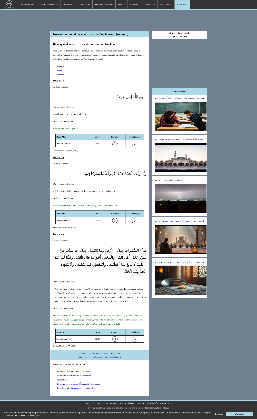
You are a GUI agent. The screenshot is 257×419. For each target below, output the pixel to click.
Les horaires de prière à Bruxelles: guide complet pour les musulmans (185, 221)
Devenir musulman (96, 408)
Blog (132, 403)
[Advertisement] (128, 19)
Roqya (166, 408)
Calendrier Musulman (48, 4)
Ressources (124, 403)
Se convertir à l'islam (134, 408)
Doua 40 (61, 74)
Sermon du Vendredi (104, 4)
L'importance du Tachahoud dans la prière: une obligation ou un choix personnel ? (191, 262)
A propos (113, 403)
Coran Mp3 (85, 4)
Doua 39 (61, 70)
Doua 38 (61, 66)
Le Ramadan (149, 4)
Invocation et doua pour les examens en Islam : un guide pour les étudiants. (188, 98)
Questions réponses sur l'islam (159, 403)
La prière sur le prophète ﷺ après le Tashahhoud (78, 384)
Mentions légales (100, 403)
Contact (88, 403)
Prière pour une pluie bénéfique (169, 180)
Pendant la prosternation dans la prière (104, 357)
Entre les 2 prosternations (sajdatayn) (73, 371)
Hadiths (121, 4)
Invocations (182, 4)
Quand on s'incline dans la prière (93, 353)
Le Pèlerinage (166, 4)
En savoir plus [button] (33, 415)
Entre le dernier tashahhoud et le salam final (76, 388)
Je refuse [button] (219, 414)
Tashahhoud (62, 380)
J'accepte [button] (239, 414)
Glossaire (140, 403)
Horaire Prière (27, 4)
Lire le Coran (69, 4)
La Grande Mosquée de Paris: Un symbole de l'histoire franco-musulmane (187, 139)
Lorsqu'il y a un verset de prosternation (74, 375)
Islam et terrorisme (115, 408)
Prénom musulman (153, 408)
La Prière (134, 4)
